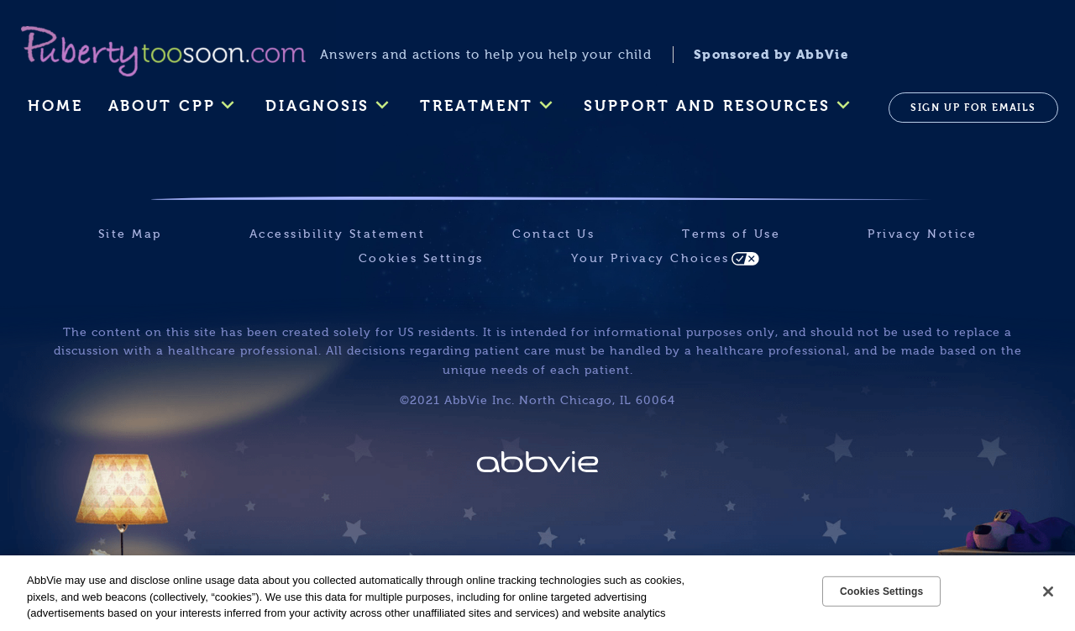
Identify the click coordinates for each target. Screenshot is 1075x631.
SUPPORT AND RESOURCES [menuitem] (707, 105)
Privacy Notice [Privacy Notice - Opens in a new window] (922, 234)
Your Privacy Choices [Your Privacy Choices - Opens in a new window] (650, 258)
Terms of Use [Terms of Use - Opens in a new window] (731, 234)
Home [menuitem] (55, 105)
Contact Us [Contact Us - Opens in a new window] (553, 234)
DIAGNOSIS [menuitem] (317, 105)
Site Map (130, 234)
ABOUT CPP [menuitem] (162, 105)
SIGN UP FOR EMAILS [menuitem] (973, 107)
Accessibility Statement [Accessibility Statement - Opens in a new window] (337, 234)
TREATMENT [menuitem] (476, 105)
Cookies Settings (421, 258)
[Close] (1048, 591)
